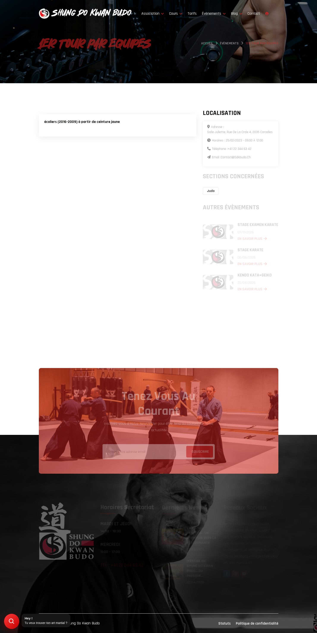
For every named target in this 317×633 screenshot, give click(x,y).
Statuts (224, 623)
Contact (254, 13)
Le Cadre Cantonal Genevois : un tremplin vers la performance (201, 533)
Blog (236, 13)
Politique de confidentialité (257, 623)
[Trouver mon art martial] (11, 621)
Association (152, 13)
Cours (175, 13)
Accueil (207, 44)
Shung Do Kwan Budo (83, 623)
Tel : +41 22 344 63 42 (121, 566)
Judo (210, 191)
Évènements (214, 13)
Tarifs (192, 13)
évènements (229, 44)
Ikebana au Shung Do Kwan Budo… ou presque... (200, 568)
